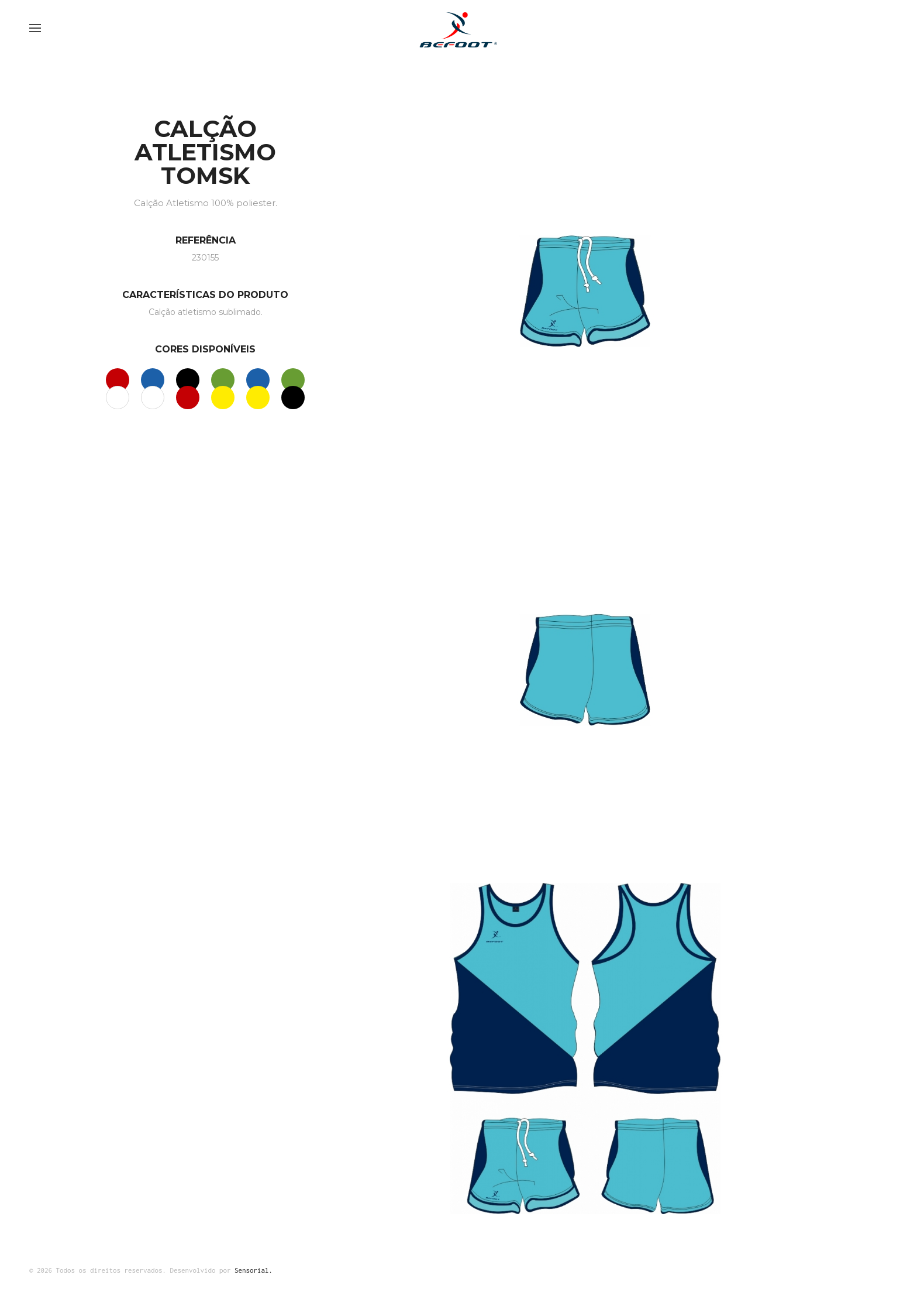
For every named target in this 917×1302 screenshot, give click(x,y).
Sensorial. (254, 1270)
